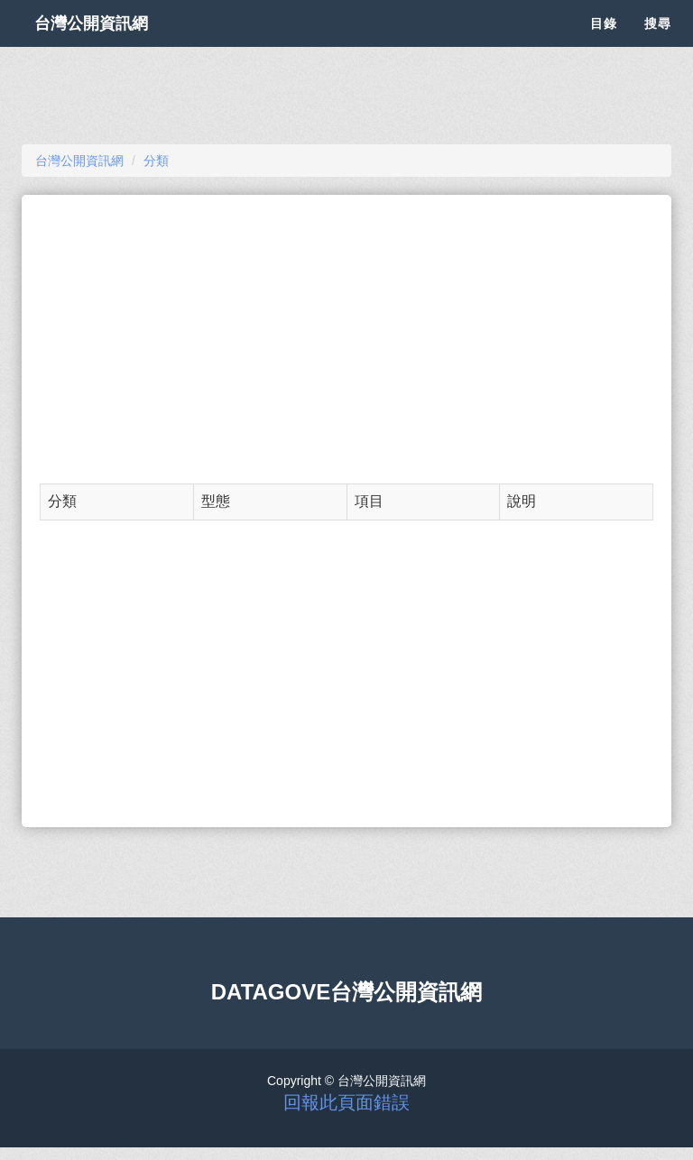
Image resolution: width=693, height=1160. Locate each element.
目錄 (603, 45)
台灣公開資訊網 (110, 45)
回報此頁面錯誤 (346, 1102)
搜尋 (657, 45)
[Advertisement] (346, 339)
